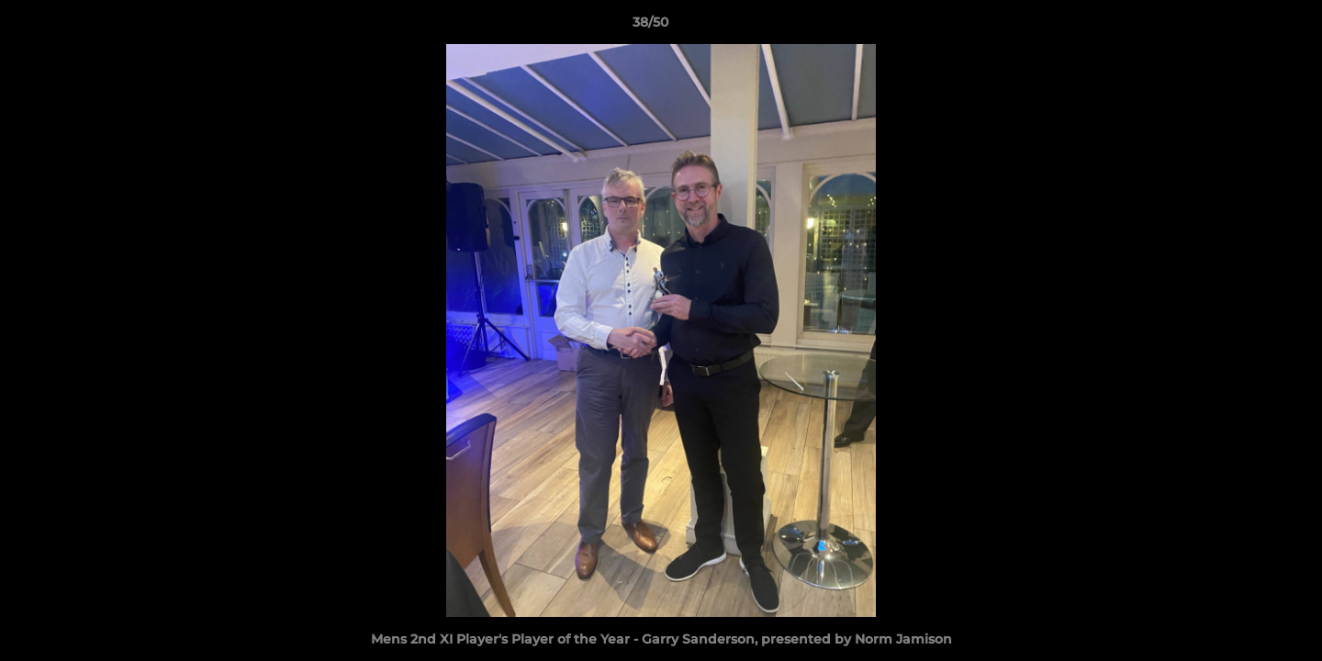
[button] (1245, 26)
